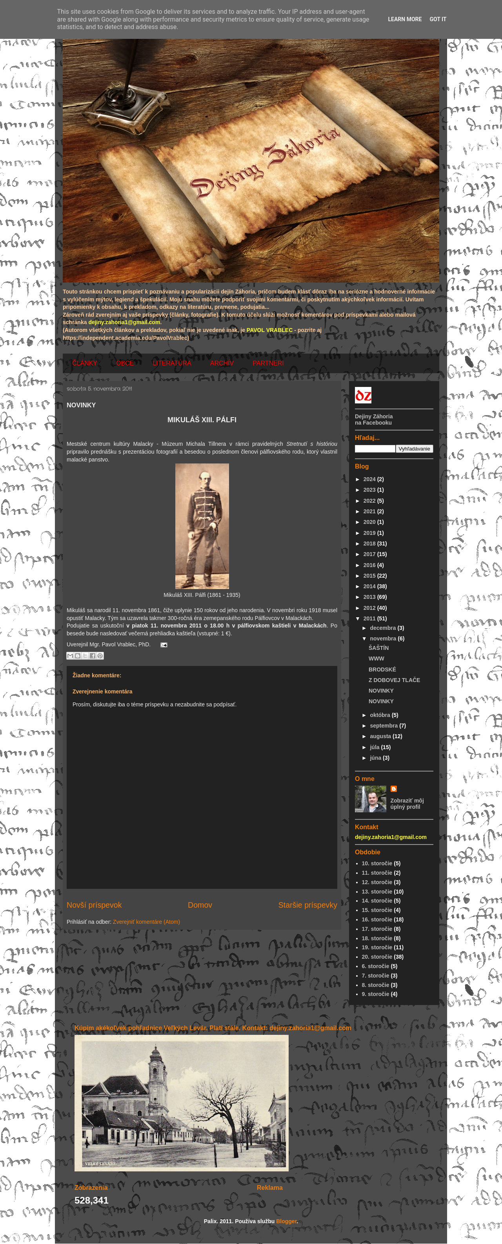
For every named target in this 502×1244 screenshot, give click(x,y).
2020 (370, 522)
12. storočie (377, 882)
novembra (384, 638)
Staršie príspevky (307, 905)
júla (375, 747)
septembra (384, 725)
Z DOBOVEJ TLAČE (394, 680)
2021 (370, 511)
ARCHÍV (222, 363)
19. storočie (377, 947)
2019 (370, 533)
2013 (370, 597)
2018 (370, 543)
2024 (370, 479)
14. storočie (377, 900)
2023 (370, 490)
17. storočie (377, 929)
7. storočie (375, 975)
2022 (370, 501)
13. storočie (377, 891)
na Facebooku (373, 423)
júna (376, 758)
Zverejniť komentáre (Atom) (146, 922)
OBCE (125, 363)
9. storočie (375, 994)
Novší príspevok (94, 905)
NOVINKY (381, 691)
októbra (380, 715)
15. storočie (377, 910)
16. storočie (377, 919)
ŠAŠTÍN (379, 648)
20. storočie (377, 957)
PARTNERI (268, 363)
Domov (200, 905)
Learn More (405, 19)
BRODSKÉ (382, 669)
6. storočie (375, 966)
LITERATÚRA (172, 363)
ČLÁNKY (84, 363)
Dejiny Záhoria (374, 416)
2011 (370, 618)
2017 (370, 554)
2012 (370, 608)
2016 (370, 565)
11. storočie (377, 873)
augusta (381, 736)
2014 (370, 586)
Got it (437, 19)
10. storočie (377, 863)
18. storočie (377, 938)
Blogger (286, 1221)
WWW (376, 658)
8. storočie (375, 985)
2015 (370, 576)
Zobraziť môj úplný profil (407, 803)
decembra (383, 628)
